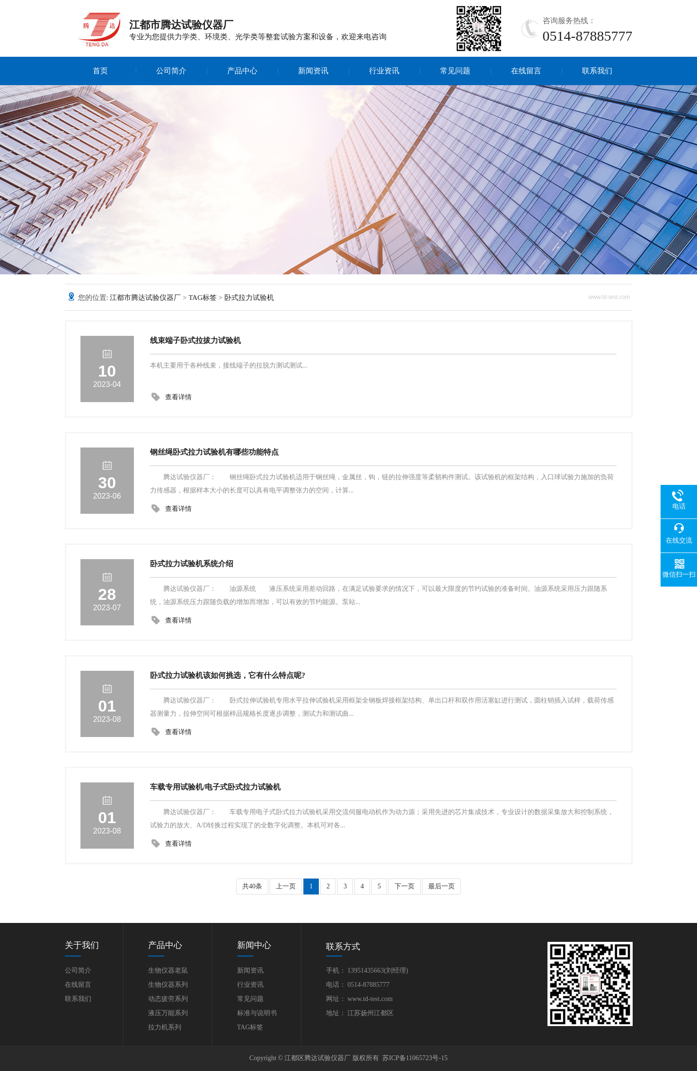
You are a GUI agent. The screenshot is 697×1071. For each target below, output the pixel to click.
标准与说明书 (257, 1013)
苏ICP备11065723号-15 (415, 1058)
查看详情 (178, 397)
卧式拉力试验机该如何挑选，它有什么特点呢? (227, 675)
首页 (100, 71)
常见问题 (455, 71)
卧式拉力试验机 (249, 297)
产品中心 (242, 71)
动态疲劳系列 (168, 998)
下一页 (405, 886)
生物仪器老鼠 (168, 970)
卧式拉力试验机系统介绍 (191, 564)
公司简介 (171, 71)
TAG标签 (202, 297)
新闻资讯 (313, 71)
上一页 (286, 886)
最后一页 (441, 886)
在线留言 (526, 71)
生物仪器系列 (168, 984)
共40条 (252, 886)
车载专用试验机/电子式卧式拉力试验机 (215, 787)
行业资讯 (384, 71)
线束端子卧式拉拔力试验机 (195, 340)
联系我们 (597, 71)
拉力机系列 (164, 1027)
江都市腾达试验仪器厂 (145, 297)
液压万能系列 (168, 1013)
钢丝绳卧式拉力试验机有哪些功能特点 (214, 452)
